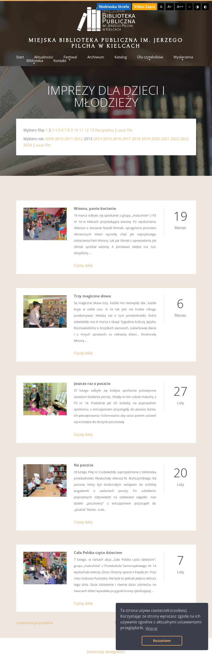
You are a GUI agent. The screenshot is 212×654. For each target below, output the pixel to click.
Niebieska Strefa (114, 6)
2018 (136, 138)
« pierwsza (24, 617)
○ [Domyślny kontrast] (189, 6)
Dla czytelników (150, 57)
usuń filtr (125, 130)
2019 (145, 138)
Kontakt (59, 60)
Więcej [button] (151, 628)
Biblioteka (34, 60)
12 (86, 130)
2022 (174, 138)
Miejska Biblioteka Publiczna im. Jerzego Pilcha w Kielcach (106, 43)
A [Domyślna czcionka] (161, 6)
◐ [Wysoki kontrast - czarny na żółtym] (205, 6)
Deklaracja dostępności (106, 646)
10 (76, 130)
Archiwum (95, 57)
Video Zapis (144, 6)
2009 (49, 138)
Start (20, 57)
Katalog (121, 57)
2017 (126, 138)
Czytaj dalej (83, 264)
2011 (68, 138)
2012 (78, 138)
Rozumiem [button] (162, 640)
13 (92, 130)
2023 (184, 138)
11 (81, 130)
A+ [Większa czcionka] (169, 6)
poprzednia (43, 617)
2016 (117, 138)
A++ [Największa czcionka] (180, 6)
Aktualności (43, 57)
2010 (59, 138)
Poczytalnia (104, 130)
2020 (155, 138)
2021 (165, 138)
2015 (107, 138)
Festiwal (70, 57)
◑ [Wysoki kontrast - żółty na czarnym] (197, 6)
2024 (27, 145)
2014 (97, 138)
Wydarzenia (183, 57)
